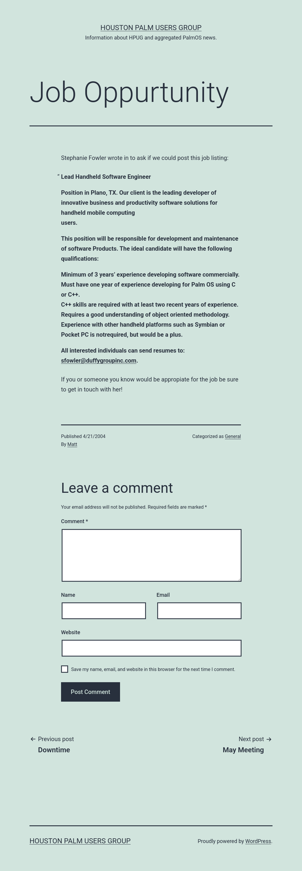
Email (163, 595)
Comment (74, 521)
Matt (72, 444)
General (233, 436)
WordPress (258, 841)
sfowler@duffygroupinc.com (98, 360)
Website (70, 632)
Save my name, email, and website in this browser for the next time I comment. (153, 669)
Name (68, 595)
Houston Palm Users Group (151, 28)
